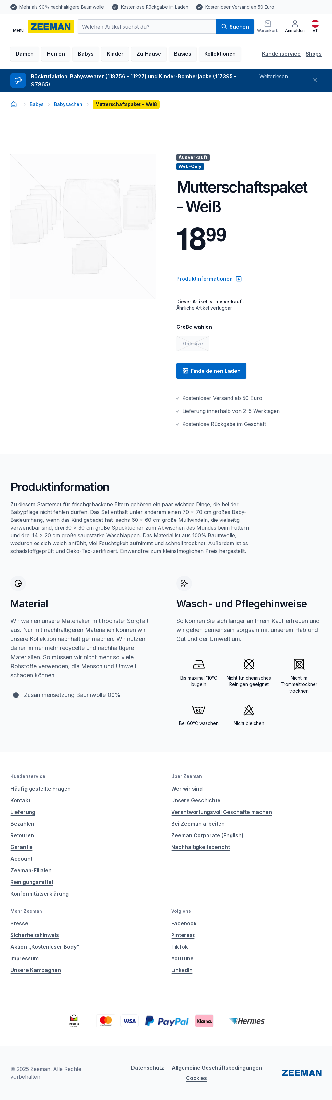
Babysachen (68, 104)
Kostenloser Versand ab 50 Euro (239, 7)
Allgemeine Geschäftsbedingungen (217, 1067)
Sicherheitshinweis (34, 935)
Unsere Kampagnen (35, 970)
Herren (56, 54)
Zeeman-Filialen (31, 870)
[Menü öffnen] (18, 26)
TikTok (179, 947)
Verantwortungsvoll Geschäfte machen (221, 812)
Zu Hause (148, 54)
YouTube (182, 958)
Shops (314, 54)
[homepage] (51, 26)
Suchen (235, 26)
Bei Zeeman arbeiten (198, 823)
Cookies (196, 1078)
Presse (19, 923)
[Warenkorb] (268, 26)
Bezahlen (22, 823)
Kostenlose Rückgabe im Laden (154, 7)
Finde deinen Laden (211, 371)
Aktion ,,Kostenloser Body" (44, 947)
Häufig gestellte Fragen (40, 788)
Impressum (24, 958)
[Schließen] (315, 80)
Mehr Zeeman (26, 911)
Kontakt (20, 800)
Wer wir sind (187, 788)
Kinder (115, 54)
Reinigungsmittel (31, 882)
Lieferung (22, 812)
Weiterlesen (273, 76)
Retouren (22, 835)
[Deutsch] (315, 26)
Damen (25, 54)
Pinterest (183, 935)
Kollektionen (220, 54)
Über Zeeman (186, 776)
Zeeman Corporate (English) (207, 835)
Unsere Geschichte (195, 800)
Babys (86, 54)
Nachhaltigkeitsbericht (200, 847)
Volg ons (181, 911)
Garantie (21, 847)
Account (21, 858)
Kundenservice (281, 54)
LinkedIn (182, 970)
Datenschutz (147, 1067)
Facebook (183, 923)
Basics (182, 54)
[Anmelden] (294, 26)
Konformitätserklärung (39, 893)
